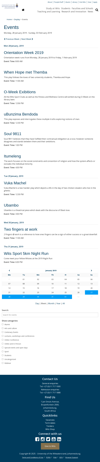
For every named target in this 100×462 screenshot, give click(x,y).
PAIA (55, 457)
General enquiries (50, 383)
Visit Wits (82, 2)
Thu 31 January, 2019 (13, 246)
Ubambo (11, 205)
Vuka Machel (15, 183)
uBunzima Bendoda (21, 114)
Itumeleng (12, 156)
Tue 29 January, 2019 (13, 176)
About (50, 2)
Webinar (6, 363)
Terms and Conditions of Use (32, 457)
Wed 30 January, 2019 (14, 222)
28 (9, 297)
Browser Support (71, 457)
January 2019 (50, 270)
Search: (5, 310)
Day (37, 303)
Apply (95, 2)
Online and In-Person (11, 344)
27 (91, 292)
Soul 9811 (12, 134)
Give (89, 2)
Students (65, 8)
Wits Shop (50, 429)
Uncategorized (9, 359)
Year (58, 303)
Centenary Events (10, 332)
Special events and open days (15, 347)
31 (52, 297)
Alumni (67, 2)
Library (74, 2)
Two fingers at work (20, 229)
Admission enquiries (50, 389)
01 (66, 297)
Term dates (50, 423)
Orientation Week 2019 (24, 52)
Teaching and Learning (48, 11)
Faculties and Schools (82, 8)
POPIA (48, 457)
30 (38, 297)
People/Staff (58, 2)
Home (9, 19)
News (90, 11)
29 (24, 297)
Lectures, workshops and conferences (18, 336)
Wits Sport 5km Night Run (26, 253)
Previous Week (12, 39)
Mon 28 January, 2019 (14, 46)
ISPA (61, 457)
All (64, 303)
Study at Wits (53, 8)
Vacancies (50, 420)
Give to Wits (50, 446)
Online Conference (10, 340)
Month (51, 303)
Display (17, 19)
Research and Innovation (74, 11)
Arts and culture (9, 328)
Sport (5, 351)
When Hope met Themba (25, 72)
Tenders (50, 426)
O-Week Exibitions (20, 92)
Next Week (27, 39)
